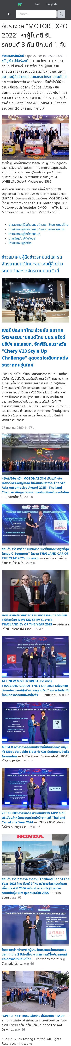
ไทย (37, 4)
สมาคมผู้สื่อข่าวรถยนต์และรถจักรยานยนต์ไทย (34, 76)
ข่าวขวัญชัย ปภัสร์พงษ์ (22, 238)
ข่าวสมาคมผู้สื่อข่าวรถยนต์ (24, 234)
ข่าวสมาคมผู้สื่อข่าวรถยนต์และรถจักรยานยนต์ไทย (38, 224)
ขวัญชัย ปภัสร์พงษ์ (15, 61)
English (51, 4)
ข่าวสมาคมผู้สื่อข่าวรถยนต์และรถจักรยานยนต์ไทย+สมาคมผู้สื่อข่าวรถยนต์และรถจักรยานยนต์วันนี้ (32, 264)
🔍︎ (61, 14)
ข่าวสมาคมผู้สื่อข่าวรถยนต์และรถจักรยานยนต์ (36, 229)
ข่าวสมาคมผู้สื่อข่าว (20, 243)
